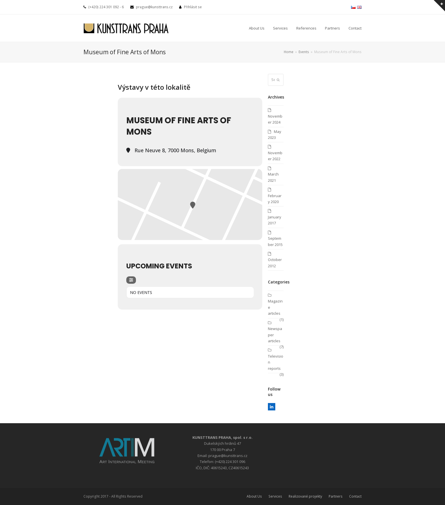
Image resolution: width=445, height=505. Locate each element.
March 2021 (273, 177)
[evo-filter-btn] (131, 280)
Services (275, 496)
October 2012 (275, 262)
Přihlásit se (193, 7)
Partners (336, 496)
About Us (254, 496)
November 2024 (275, 119)
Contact (355, 496)
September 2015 (275, 241)
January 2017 (274, 220)
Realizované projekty (305, 496)
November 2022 (275, 155)
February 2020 (275, 198)
